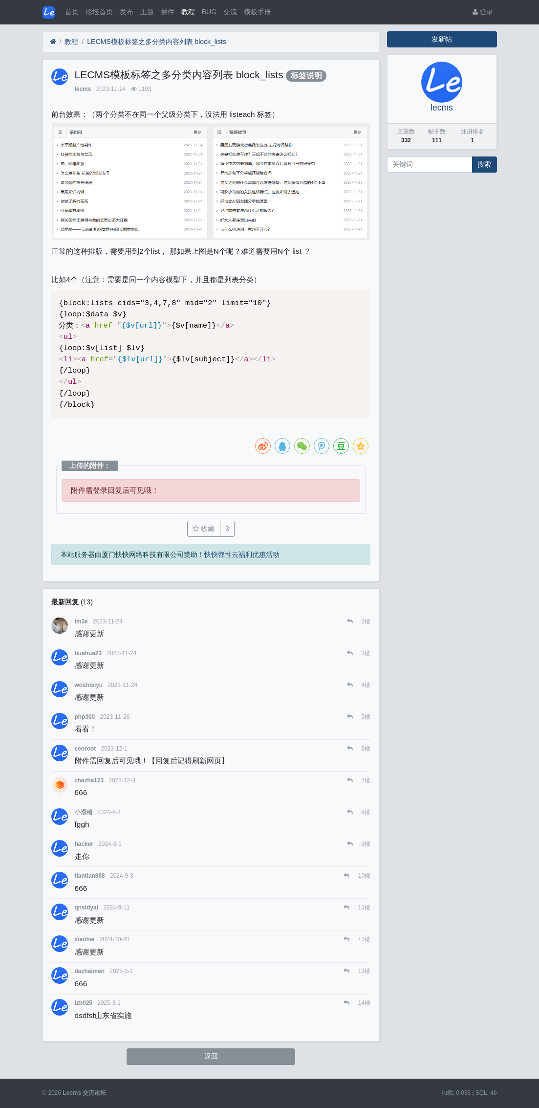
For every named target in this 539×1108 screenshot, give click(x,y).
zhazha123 (89, 780)
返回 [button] (211, 1056)
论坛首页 (99, 12)
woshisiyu (89, 685)
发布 (126, 12)
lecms (83, 89)
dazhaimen (90, 971)
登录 (483, 12)
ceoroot (85, 748)
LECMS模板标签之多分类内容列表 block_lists (156, 41)
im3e (81, 621)
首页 (72, 12)
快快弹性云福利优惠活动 (242, 554)
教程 (188, 12)
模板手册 (257, 12)
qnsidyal (86, 907)
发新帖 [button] (441, 39)
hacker (84, 844)
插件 (167, 12)
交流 (230, 12)
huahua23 (88, 653)
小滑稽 (83, 812)
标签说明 (306, 75)
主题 (147, 12)
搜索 (484, 164)
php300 (85, 716)
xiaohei (85, 939)
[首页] (53, 42)
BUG (209, 12)
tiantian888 (90, 875)
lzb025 (83, 1002)
